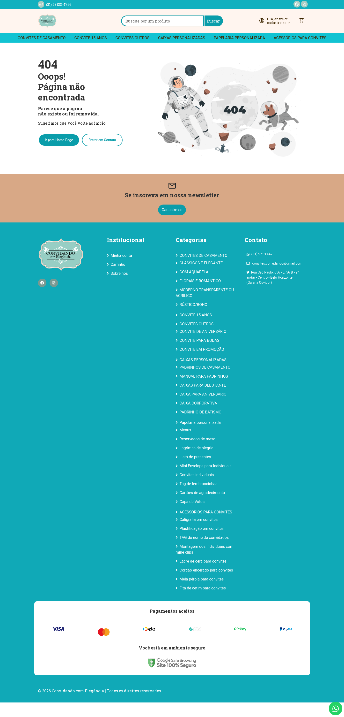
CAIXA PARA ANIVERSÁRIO (203, 408)
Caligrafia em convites (199, 534)
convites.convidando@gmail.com (274, 278)
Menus (185, 444)
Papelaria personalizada (239, 52)
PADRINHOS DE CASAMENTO (205, 382)
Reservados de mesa (197, 453)
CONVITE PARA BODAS (200, 355)
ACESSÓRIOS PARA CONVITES (300, 52)
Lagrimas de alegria (196, 462)
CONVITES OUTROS (132, 52)
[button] (275, 28)
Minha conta (121, 270)
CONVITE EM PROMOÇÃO (202, 364)
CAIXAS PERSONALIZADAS (181, 52)
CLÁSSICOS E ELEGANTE (201, 277)
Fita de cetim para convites (203, 602)
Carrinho (118, 279)
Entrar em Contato (102, 154)
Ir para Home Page (59, 154)
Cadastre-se (172, 224)
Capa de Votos (192, 516)
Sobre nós (119, 288)
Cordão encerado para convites (206, 584)
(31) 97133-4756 (54, 4)
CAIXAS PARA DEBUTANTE (203, 399)
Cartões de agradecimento (202, 507)
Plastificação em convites (202, 543)
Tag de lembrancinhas (199, 498)
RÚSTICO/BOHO (193, 319)
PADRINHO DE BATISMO (200, 426)
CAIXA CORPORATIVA (198, 417)
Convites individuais (197, 489)
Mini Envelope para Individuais (206, 480)
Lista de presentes (195, 471)
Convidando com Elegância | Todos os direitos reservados (106, 705)
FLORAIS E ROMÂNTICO (200, 295)
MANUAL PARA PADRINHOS (204, 391)
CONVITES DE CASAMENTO (42, 52)
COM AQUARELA (194, 286)
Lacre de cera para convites (203, 575)
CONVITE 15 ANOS (90, 52)
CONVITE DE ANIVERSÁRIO (203, 346)
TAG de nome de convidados (204, 552)
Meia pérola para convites (202, 593)
